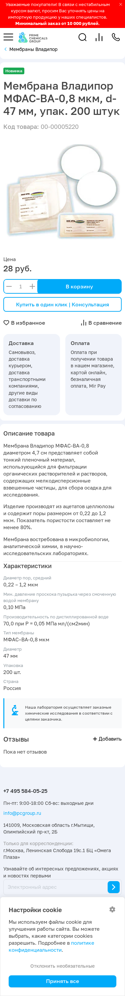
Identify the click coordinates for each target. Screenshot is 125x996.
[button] (82, 37)
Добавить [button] (107, 739)
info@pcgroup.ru (22, 813)
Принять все (62, 981)
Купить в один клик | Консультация (62, 304)
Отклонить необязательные (62, 966)
